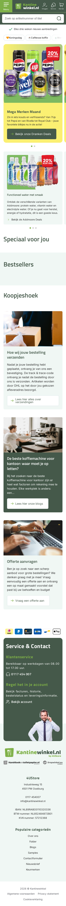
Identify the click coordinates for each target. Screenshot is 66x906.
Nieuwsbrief (33, 863)
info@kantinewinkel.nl (32, 801)
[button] (31, 146)
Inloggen (45, 8)
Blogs (33, 847)
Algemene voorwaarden (21, 893)
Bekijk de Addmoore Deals (26, 219)
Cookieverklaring (33, 899)
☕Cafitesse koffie (38, 37)
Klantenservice (19, 657)
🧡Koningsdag (14, 37)
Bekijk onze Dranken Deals (33, 134)
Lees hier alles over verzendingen (28, 400)
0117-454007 (33, 797)
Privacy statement (48, 893)
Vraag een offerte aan (29, 600)
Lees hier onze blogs (29, 503)
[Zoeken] (59, 18)
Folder (32, 841)
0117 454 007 (21, 674)
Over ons (33, 835)
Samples (33, 852)
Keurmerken (33, 869)
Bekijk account (21, 701)
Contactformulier (33, 858)
